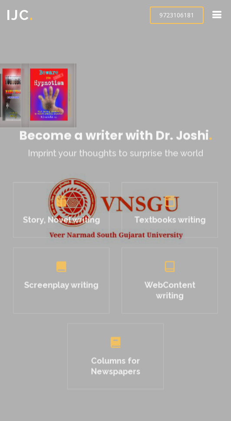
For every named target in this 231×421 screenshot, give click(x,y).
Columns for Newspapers (115, 364)
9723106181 (176, 15)
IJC (20, 15)
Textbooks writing (167, 223)
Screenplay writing (63, 286)
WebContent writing (167, 291)
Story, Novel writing (63, 223)
